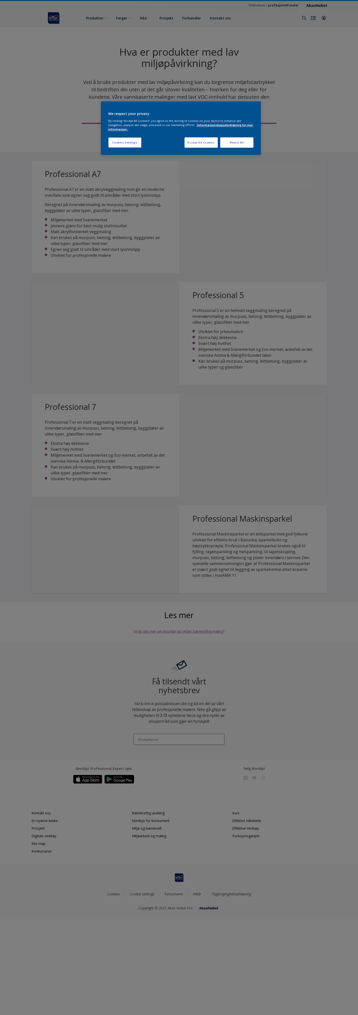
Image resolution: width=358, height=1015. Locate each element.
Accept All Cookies (201, 142)
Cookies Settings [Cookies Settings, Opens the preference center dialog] (124, 142)
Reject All (237, 142)
